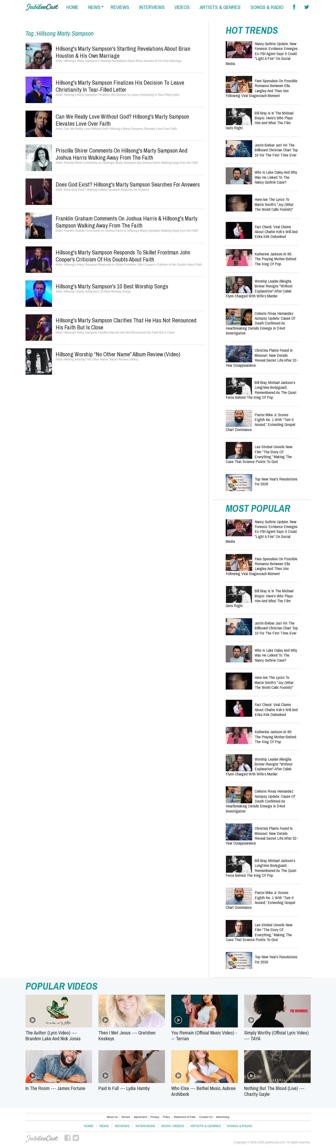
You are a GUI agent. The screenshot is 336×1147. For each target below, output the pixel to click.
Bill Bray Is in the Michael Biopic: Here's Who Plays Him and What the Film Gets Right (259, 120)
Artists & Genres (205, 1126)
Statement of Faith (185, 1116)
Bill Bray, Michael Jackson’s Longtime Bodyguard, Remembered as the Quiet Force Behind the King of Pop (261, 390)
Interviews (145, 1126)
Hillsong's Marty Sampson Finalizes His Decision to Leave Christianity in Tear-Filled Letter (120, 86)
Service (125, 1116)
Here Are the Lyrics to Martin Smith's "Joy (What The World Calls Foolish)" (274, 204)
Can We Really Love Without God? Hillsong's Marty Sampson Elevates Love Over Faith (122, 120)
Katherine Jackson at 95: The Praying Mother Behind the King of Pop (275, 259)
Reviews (122, 1126)
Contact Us (205, 1116)
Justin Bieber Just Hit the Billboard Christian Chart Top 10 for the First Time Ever (276, 150)
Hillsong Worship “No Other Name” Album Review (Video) (118, 354)
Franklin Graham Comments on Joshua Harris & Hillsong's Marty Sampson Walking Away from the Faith (127, 221)
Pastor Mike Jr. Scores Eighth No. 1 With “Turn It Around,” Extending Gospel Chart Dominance (260, 422)
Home (88, 1126)
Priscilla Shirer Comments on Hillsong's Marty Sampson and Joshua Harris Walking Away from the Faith (121, 153)
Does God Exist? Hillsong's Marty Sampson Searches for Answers (128, 184)
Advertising (222, 1116)
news (94, 7)
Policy (166, 1116)
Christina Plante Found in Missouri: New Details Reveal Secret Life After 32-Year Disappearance (262, 357)
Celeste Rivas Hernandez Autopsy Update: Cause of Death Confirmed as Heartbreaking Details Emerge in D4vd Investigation (260, 323)
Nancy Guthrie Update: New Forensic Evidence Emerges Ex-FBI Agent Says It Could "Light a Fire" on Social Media (262, 53)
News (104, 1126)
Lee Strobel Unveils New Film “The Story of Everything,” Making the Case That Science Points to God (259, 454)
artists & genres (220, 7)
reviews (120, 7)
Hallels (42, 7)
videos (182, 7)
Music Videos (172, 1126)
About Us (112, 1116)
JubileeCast (42, 1138)
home (72, 7)
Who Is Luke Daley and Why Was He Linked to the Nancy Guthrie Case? (276, 177)
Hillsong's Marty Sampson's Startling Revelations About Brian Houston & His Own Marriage (123, 52)
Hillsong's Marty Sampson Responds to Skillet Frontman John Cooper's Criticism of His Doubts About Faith (123, 255)
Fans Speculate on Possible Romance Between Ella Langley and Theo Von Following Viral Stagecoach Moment (261, 88)
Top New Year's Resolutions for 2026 (276, 481)
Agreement (140, 1116)
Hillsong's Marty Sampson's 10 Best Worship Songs (112, 286)
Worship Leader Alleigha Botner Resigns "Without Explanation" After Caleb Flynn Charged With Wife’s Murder (259, 288)
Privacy (155, 1116)
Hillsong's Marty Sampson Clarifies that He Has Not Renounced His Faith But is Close (126, 323)
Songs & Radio (239, 1126)
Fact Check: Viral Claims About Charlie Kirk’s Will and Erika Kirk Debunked (276, 231)
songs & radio (267, 7)
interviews (152, 7)
